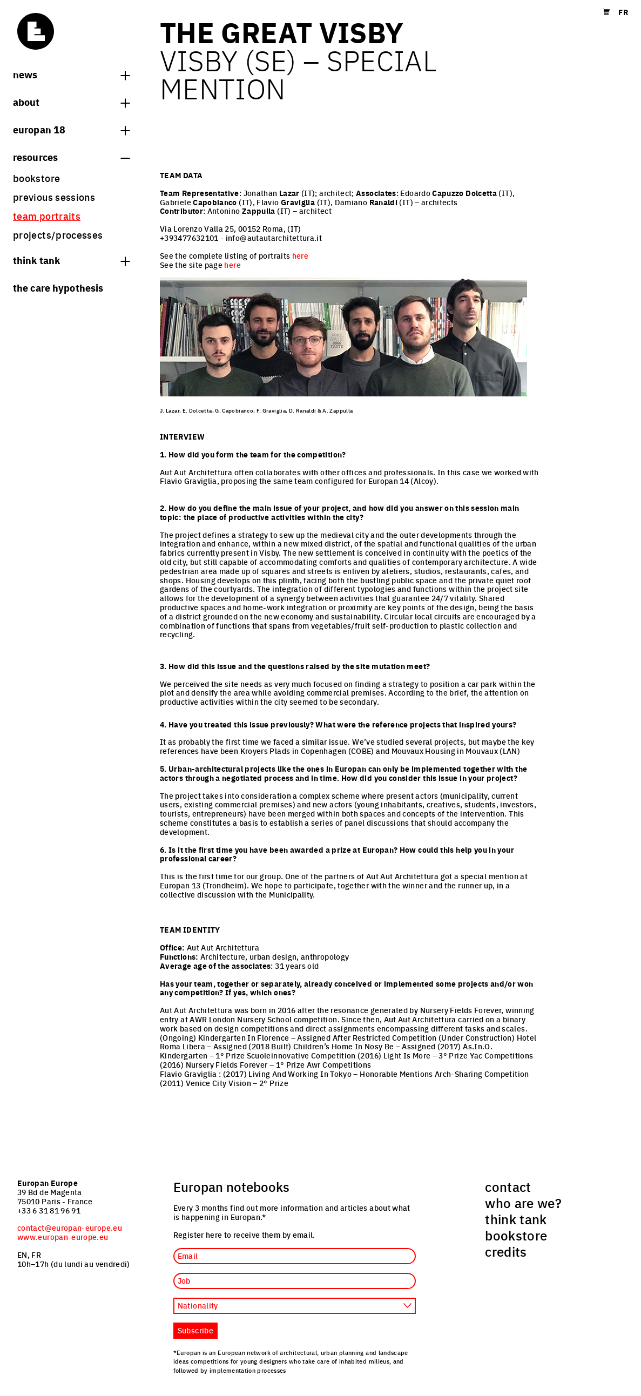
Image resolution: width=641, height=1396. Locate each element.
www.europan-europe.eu (63, 1236)
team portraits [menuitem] (46, 215)
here (300, 255)
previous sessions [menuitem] (54, 197)
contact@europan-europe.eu (69, 1227)
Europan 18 (71, 129)
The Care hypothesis (58, 287)
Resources (71, 157)
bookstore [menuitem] (36, 178)
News (71, 74)
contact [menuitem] (508, 1186)
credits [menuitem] (506, 1251)
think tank (71, 260)
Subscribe (195, 1330)
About (71, 102)
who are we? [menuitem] (523, 1202)
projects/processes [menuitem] (58, 234)
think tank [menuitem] (516, 1219)
